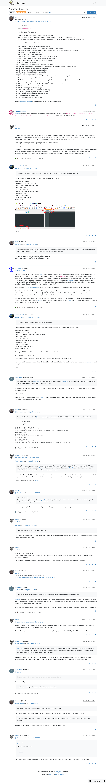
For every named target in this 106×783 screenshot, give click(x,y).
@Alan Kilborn (24, 641)
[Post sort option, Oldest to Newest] (84, 12)
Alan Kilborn (18, 377)
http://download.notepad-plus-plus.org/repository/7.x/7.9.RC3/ (33, 21)
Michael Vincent (19, 166)
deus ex (17, 126)
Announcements (20, 12)
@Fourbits (70, 280)
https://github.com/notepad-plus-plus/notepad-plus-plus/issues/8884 (35, 577)
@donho (17, 113)
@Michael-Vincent (34, 457)
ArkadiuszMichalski (20, 111)
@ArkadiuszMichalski (25, 101)
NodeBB (51, 774)
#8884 (36, 480)
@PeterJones (29, 314)
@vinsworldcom (38, 622)
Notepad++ (59, 771)
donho (17, 17)
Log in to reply (91, 12)
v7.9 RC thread (29, 287)
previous (89, 362)
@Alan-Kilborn (19, 493)
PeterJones (18, 268)
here (41, 274)
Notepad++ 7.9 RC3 (31, 168)
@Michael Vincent (28, 377)
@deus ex (28, 166)
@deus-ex (18, 168)
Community (21, 3)
